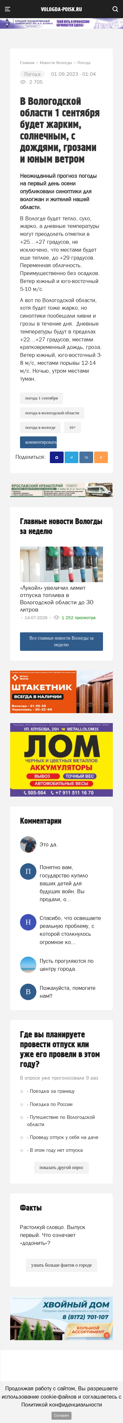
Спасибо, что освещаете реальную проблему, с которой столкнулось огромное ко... (70, 930)
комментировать (41, 442)
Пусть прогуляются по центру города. (66, 965)
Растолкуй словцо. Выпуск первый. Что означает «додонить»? (52, 1235)
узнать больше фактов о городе (61, 1265)
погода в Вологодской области (52, 412)
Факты (31, 1208)
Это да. (49, 844)
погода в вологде (40, 427)
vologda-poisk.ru (61, 9)
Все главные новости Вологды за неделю (62, 641)
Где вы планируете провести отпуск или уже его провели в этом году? (60, 1049)
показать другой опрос (61, 1167)
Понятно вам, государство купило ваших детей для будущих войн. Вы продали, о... (64, 883)
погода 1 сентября (41, 397)
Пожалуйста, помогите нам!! (67, 992)
